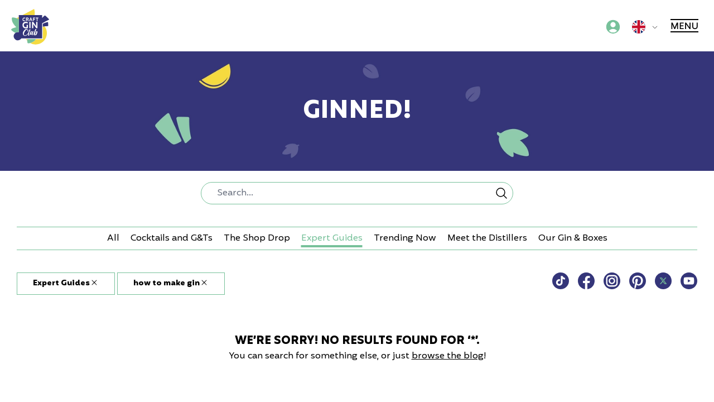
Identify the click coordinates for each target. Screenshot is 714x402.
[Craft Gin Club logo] (30, 27)
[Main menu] (685, 27)
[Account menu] (613, 27)
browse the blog (448, 356)
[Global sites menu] (647, 27)
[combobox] (357, 193)
